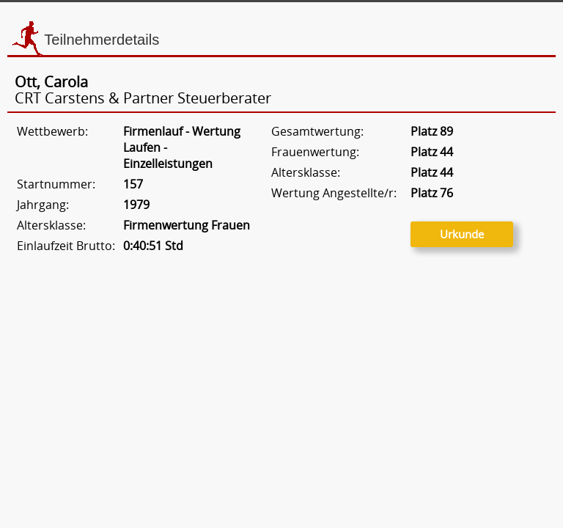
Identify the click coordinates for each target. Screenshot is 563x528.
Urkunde (462, 234)
